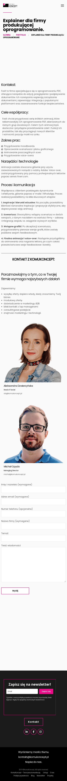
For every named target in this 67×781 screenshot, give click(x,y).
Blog (32, 776)
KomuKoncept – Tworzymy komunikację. (26, 772)
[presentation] (25, 707)
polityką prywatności (25, 697)
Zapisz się (46, 691)
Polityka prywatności (21, 776)
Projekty (50, 776)
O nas (52, 772)
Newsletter (41, 776)
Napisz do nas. (33, 762)
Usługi (45, 772)
